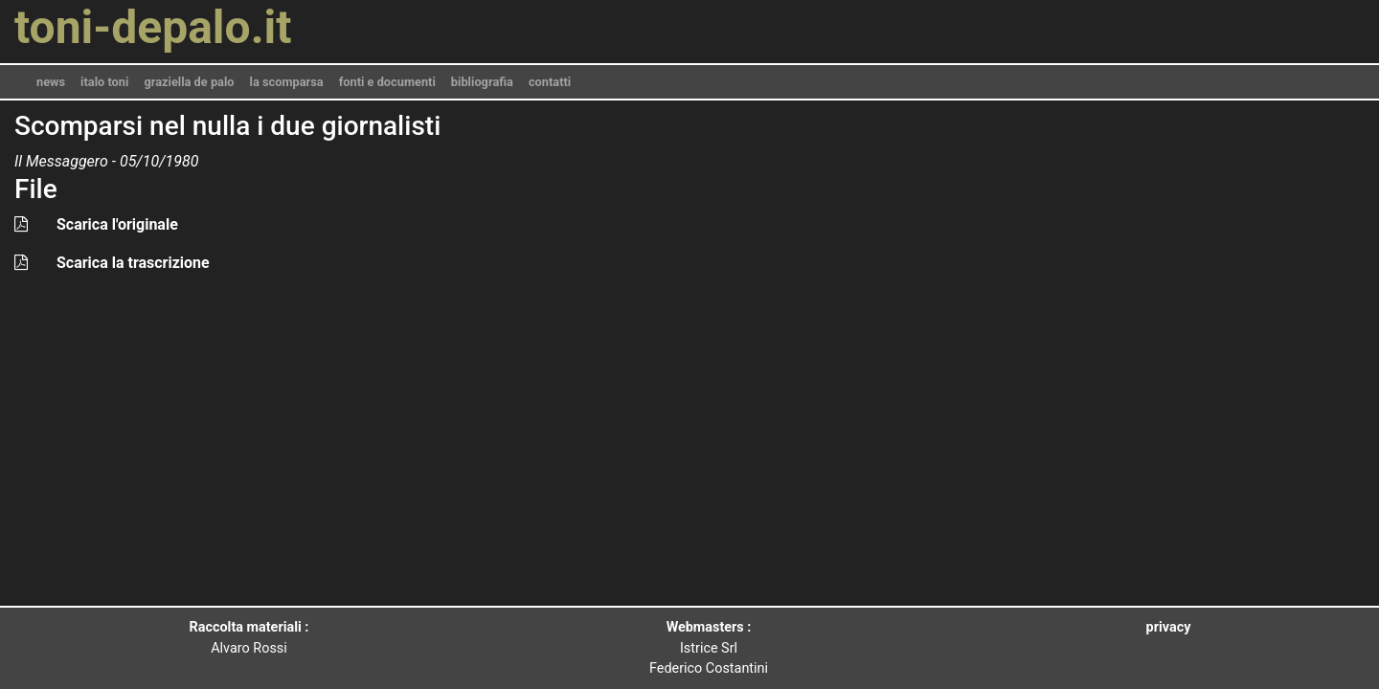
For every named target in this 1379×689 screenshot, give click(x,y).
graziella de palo (189, 82)
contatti (550, 82)
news (50, 82)
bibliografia (482, 82)
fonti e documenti (387, 82)
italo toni (104, 82)
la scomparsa (287, 82)
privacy (1168, 627)
